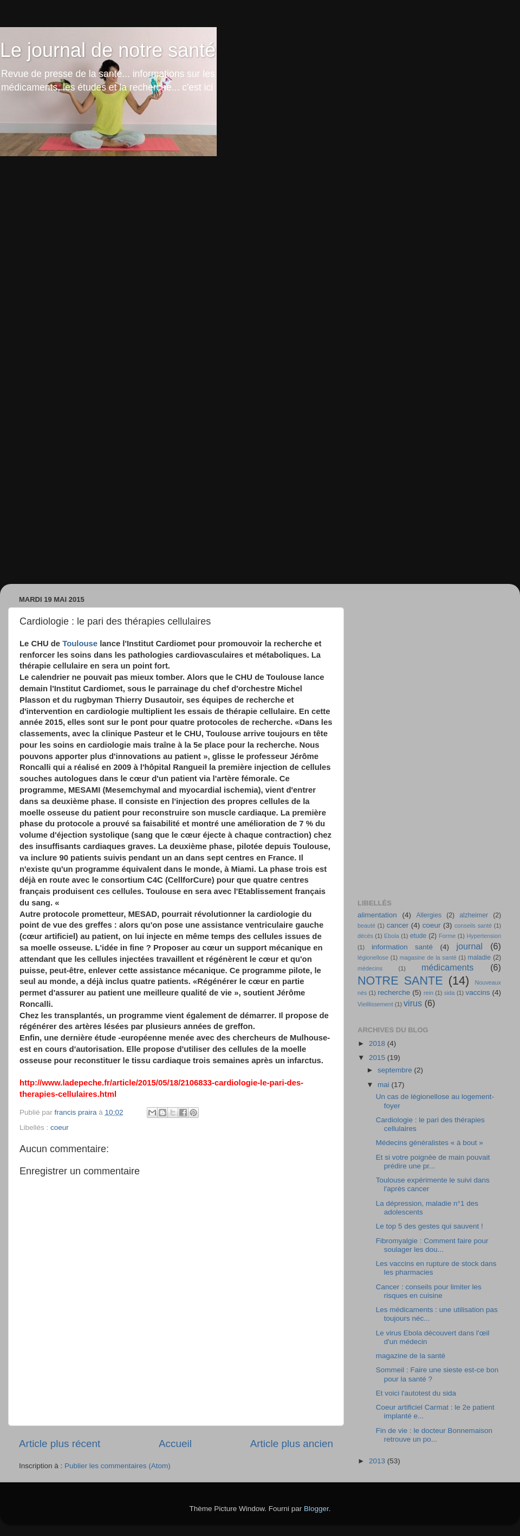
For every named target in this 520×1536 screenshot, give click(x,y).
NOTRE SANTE (400, 980)
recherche (394, 992)
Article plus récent (59, 1443)
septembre (396, 1070)
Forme (447, 936)
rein (428, 992)
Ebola (391, 936)
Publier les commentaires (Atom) (117, 1466)
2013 (378, 1461)
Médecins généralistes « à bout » (429, 1143)
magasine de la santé (428, 957)
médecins (370, 968)
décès (365, 936)
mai (385, 1085)
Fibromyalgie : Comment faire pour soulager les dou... (432, 1245)
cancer (398, 925)
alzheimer (473, 915)
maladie (479, 957)
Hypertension (483, 936)
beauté (366, 925)
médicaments (447, 967)
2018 (378, 1043)
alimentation (377, 915)
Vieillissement (375, 1004)
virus (413, 1003)
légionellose (373, 957)
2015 (378, 1057)
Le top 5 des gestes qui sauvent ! (429, 1226)
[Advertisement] (126, 286)
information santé (402, 947)
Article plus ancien (291, 1443)
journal (469, 946)
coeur (59, 1127)
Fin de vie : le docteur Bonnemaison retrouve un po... (434, 1434)
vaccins (477, 992)
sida (449, 992)
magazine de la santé (410, 1356)
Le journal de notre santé (108, 50)
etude (418, 936)
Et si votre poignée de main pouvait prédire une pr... (433, 1161)
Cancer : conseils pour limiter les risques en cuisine (429, 1291)
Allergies (428, 915)
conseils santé (473, 925)
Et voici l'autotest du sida (416, 1393)
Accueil (175, 1443)
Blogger (316, 1509)
